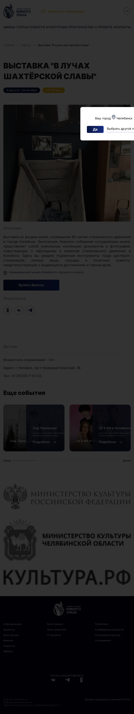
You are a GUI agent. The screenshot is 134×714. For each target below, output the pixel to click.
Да (95, 129)
